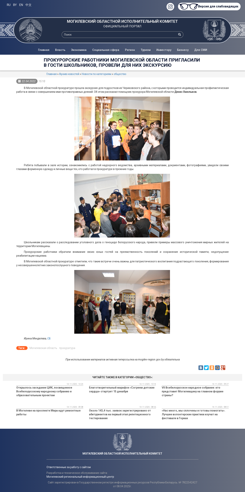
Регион (130, 50)
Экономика (79, 50)
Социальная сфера (105, 50)
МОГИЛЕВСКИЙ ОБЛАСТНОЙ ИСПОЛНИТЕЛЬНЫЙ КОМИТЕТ (122, 21)
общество (120, 74)
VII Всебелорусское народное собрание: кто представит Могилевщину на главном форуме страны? (192, 391)
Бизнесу (183, 50)
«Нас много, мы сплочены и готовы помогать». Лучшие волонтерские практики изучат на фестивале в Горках (193, 414)
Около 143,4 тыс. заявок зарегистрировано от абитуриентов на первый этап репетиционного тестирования (120, 414)
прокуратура (67, 348)
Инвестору (163, 50)
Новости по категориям (96, 74)
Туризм (146, 50)
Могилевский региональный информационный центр (80, 476)
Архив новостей (69, 74)
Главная (43, 50)
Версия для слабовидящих (218, 6)
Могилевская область (43, 348)
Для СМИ (200, 50)
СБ (49, 338)
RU (9, 5)
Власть (60, 50)
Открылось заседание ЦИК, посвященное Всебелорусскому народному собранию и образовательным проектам (44, 391)
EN (21, 5)
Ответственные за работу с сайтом (69, 467)
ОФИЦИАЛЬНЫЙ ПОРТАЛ (122, 26)
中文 (28, 5)
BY (15, 5)
